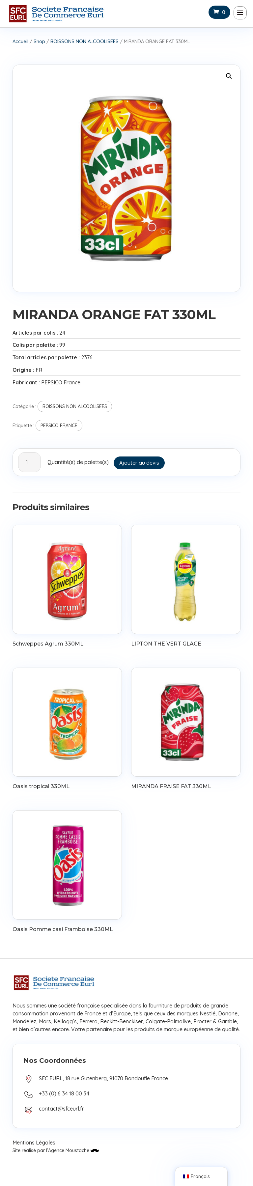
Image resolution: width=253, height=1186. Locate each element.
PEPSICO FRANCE (59, 425)
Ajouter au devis (139, 462)
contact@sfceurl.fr (61, 1108)
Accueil (20, 41)
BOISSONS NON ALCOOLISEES (84, 41)
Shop (39, 41)
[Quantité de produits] (29, 462)
